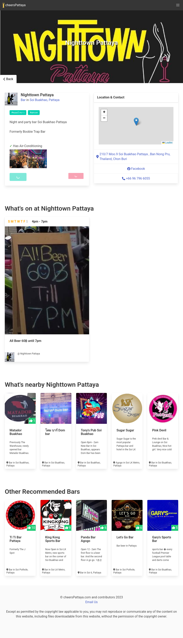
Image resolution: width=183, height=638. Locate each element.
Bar (23, 100)
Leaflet (167, 142)
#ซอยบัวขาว (18, 112)
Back (8, 79)
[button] (136, 122)
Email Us (91, 602)
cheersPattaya (14, 5)
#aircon (34, 112)
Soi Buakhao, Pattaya (45, 100)
